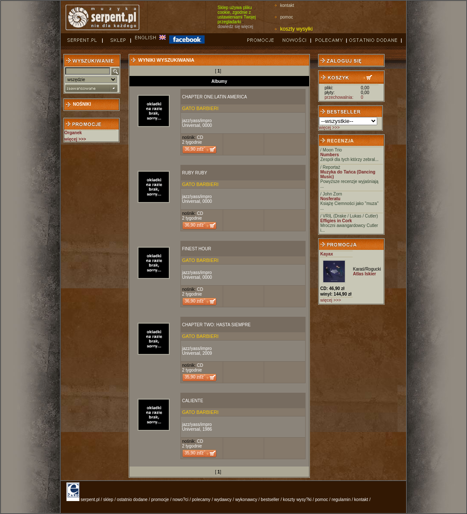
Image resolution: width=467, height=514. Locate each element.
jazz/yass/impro (197, 120)
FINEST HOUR (196, 248)
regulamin (340, 499)
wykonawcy (246, 499)
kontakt (287, 5)
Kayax (326, 254)
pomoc (286, 17)
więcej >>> (329, 127)
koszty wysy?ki (297, 499)
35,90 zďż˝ (195, 377)
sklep (108, 499)
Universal (191, 125)
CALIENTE (192, 400)
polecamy (201, 499)
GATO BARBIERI (200, 108)
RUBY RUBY (194, 172)
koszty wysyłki (296, 29)
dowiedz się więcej (235, 26)
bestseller (270, 499)
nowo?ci (181, 499)
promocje (160, 499)
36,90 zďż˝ (195, 149)
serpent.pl (90, 499)
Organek (73, 132)
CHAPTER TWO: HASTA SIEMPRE (216, 324)
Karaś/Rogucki (367, 269)
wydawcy (223, 499)
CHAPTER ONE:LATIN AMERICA (214, 97)
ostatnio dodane (132, 499)
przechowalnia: (339, 97)
